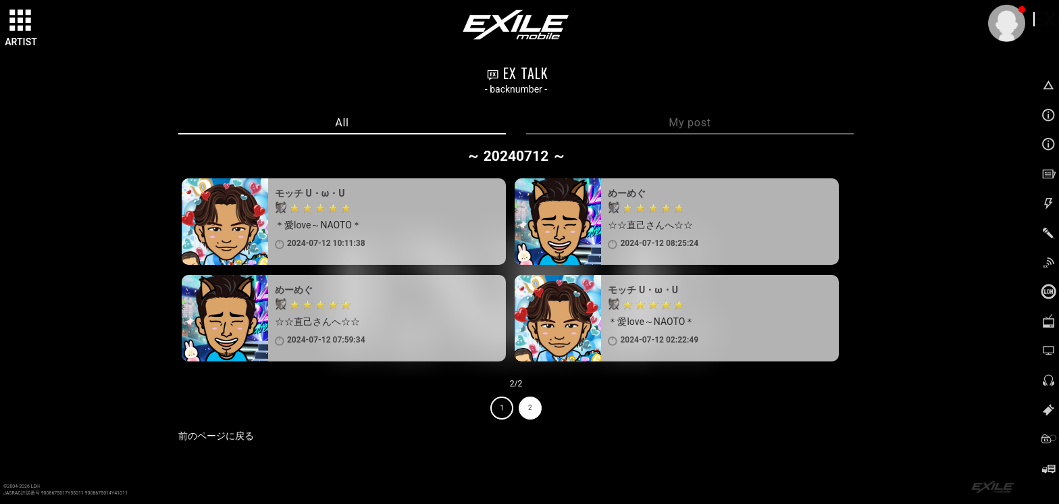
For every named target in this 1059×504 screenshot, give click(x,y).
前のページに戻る (216, 435)
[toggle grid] (20, 21)
